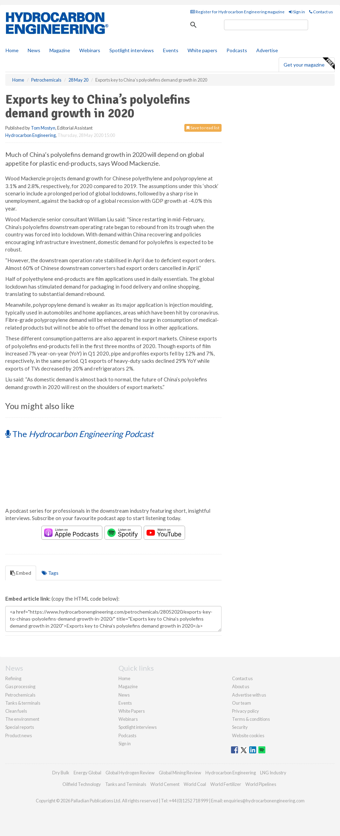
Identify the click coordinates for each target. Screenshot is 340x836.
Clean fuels (16, 711)
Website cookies (248, 735)
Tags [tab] (50, 573)
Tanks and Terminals (125, 784)
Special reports (19, 727)
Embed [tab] (20, 573)
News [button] (34, 50)
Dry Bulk (60, 772)
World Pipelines (260, 784)
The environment (22, 719)
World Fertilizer (225, 784)
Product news (18, 735)
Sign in (297, 11)
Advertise (267, 50)
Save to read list (202, 127)
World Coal (195, 784)
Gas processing (20, 686)
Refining (13, 678)
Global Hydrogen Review (130, 772)
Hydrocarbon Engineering (30, 135)
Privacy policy (245, 711)
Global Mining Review (180, 772)
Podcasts (236, 50)
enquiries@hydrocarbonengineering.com (264, 800)
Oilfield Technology (81, 784)
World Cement (164, 784)
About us (240, 686)
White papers (202, 50)
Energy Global (87, 772)
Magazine (59, 50)
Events (170, 50)
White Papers (131, 711)
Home (12, 50)
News (124, 695)
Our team (241, 703)
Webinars (89, 50)
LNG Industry (273, 772)
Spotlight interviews (131, 50)
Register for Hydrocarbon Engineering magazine (237, 11)
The (79, 434)
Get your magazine (309, 64)
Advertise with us (249, 695)
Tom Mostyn (43, 128)
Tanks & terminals (22, 703)
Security (240, 727)
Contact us (321, 11)
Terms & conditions (251, 719)
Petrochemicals (20, 695)
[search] (266, 25)
